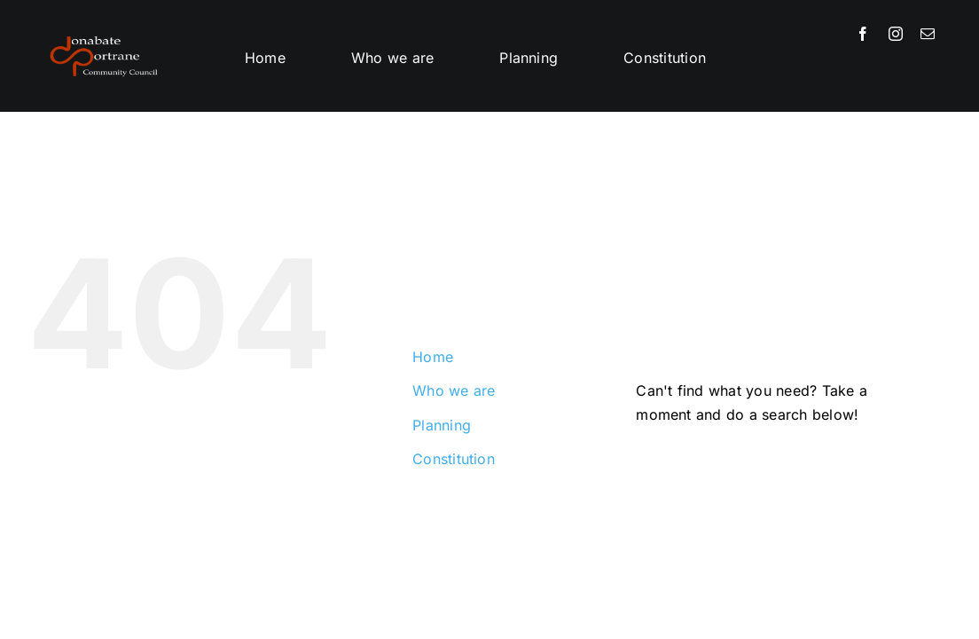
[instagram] (896, 34)
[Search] (658, 468)
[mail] (927, 34)
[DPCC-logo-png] (103, 34)
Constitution (453, 459)
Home (432, 357)
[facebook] (863, 34)
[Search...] (781, 468)
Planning (441, 425)
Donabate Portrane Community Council (230, 571)
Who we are (453, 390)
